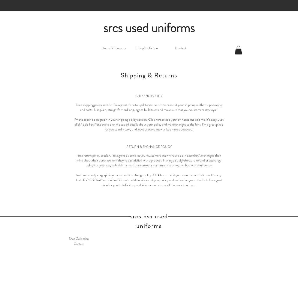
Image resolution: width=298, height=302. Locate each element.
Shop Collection (79, 238)
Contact (79, 243)
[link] (238, 50)
